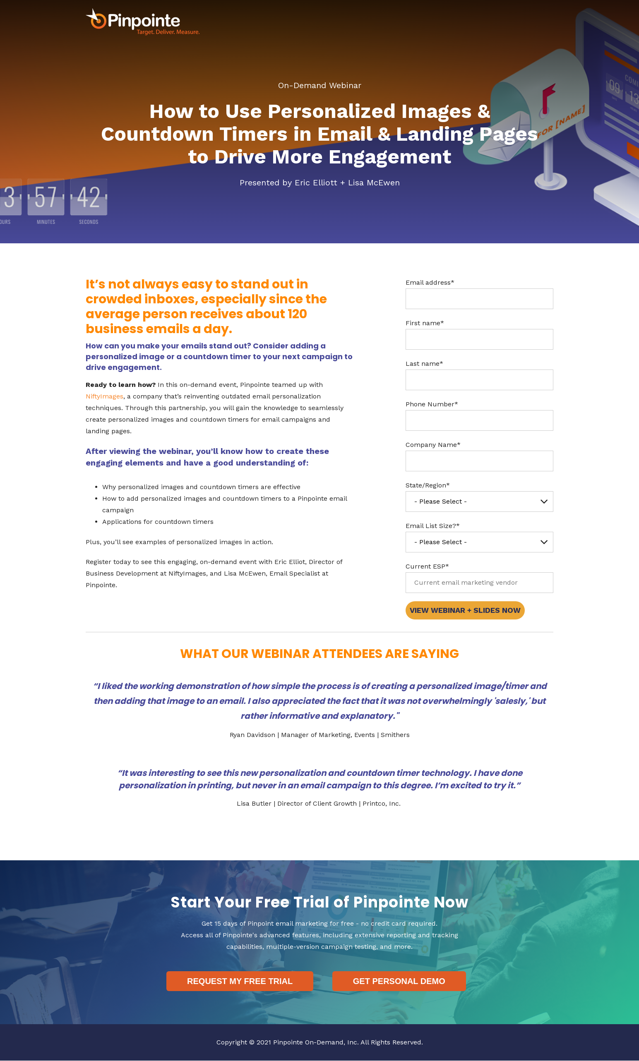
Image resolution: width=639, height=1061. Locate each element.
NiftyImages (104, 396)
